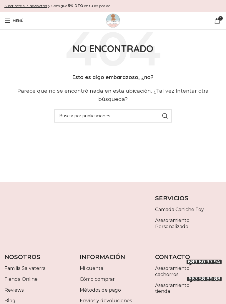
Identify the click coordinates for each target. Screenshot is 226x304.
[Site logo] (113, 20)
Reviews (14, 290)
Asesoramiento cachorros (188, 270)
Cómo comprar (97, 279)
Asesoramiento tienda (188, 287)
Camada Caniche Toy (179, 209)
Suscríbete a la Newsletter (25, 6)
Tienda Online (21, 279)
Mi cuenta (91, 268)
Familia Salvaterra (25, 268)
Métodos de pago (100, 290)
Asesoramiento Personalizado (172, 223)
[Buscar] (113, 116)
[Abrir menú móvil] (13, 20)
